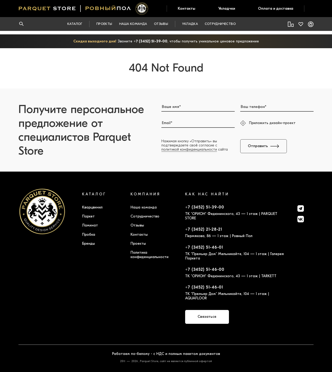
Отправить (263, 146)
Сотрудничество (220, 24)
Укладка (190, 24)
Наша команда (133, 24)
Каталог (74, 24)
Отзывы (161, 24)
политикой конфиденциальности (189, 149)
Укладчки (226, 8)
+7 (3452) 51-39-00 (150, 41)
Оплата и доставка (275, 8)
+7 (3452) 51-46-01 (204, 247)
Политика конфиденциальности (149, 254)
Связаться (207, 317)
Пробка (88, 234)
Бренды (88, 243)
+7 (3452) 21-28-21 (203, 229)
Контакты (186, 8)
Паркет (88, 216)
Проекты (104, 24)
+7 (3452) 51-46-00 (204, 270)
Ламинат (90, 225)
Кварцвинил (92, 207)
